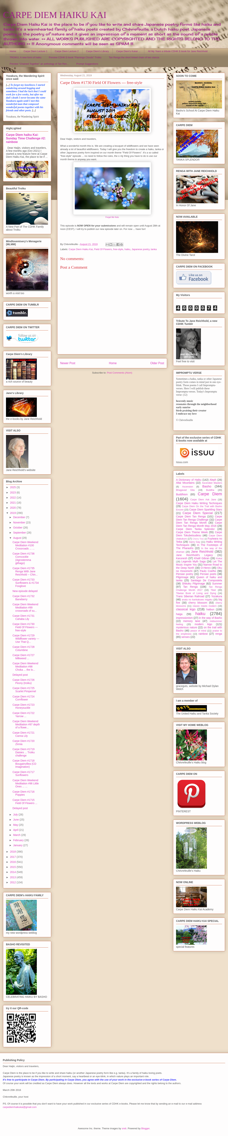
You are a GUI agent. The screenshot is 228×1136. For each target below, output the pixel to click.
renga (218, 633)
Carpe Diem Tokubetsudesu (199, 534)
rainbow (203, 633)
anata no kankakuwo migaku (197, 599)
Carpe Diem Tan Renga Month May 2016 (199, 524)
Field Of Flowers (103, 249)
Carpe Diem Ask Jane (203, 499)
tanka (154, 249)
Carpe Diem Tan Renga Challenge (199, 518)
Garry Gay (194, 542)
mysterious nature (186, 627)
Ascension (187, 486)
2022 (13, 497)
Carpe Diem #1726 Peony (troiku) (24, 681)
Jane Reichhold (202, 551)
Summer (217, 583)
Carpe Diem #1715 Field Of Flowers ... (25, 801)
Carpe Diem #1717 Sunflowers (24, 774)
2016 (13, 861)
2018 (13, 851)
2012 (13, 882)
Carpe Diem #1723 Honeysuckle (24, 706)
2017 (13, 856)
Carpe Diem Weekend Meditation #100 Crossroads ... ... (25, 545)
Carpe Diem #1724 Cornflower (24, 698)
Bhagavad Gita (185, 490)
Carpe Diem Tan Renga (191, 516)
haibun (210, 609)
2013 (13, 877)
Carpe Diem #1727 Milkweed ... (24, 657)
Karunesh (181, 558)
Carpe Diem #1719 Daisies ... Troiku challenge (24, 752)
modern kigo (203, 624)
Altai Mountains (185, 482)
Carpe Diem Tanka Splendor (195, 529)
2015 (13, 866)
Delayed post (20, 674)
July (16, 814)
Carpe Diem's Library (97, 51)
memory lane (191, 621)
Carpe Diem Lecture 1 (35, 51)
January (18, 845)
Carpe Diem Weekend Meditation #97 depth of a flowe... (26, 724)
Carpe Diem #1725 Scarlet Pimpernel (24, 690)
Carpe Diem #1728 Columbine (24, 648)
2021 (13, 502)
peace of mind (198, 630)
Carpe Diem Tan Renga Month (199, 521)
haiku (127, 249)
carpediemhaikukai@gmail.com (20, 1107)
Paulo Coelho (208, 570)
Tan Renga (190, 586)
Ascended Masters (212, 483)
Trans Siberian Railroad (190, 596)
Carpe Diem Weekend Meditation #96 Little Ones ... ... (26, 783)
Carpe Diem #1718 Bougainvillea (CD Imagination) (24, 763)
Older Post (157, 363)
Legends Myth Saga (193, 561)
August (17, 537)
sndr (124, 1128)
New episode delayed (25, 591)
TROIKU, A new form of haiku (25, 57)
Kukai (219, 558)
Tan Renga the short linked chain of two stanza (134, 57)
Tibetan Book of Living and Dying (196, 593)
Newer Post (67, 363)
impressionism (184, 617)
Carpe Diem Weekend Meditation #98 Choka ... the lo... (25, 666)
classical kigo (185, 609)
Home (13, 51)
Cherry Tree (198, 539)
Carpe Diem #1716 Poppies (24, 793)
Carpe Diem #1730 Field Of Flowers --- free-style (25, 627)
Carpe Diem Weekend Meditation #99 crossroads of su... (25, 607)
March (17, 834)
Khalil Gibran (201, 558)
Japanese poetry (140, 249)
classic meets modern (205, 606)
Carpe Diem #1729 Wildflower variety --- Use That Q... (26, 638)
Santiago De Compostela (206, 580)
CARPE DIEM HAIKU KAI (54, 15)
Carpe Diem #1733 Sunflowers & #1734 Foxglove (26, 582)
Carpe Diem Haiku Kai (81, 249)
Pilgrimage (182, 577)
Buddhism (182, 494)
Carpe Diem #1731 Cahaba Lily (24, 617)
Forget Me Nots (112, 217)
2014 (13, 872)
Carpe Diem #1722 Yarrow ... (24, 714)
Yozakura (216, 596)
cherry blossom (197, 602)
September (20, 532)
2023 (13, 492)
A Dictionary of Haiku (188, 479)
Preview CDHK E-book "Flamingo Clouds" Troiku (75, 57)
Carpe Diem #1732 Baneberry (24, 598)
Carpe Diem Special (198, 513)
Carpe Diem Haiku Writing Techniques (199, 503)
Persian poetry (184, 573)
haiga (179, 614)
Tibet (213, 590)
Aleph (213, 479)
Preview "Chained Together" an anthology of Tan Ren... (39, 63)
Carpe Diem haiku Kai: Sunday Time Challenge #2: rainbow (26, 138)
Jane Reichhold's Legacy (194, 555)
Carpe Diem (210, 494)
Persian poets (208, 573)
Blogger (145, 1128)
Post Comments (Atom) (119, 372)
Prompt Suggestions (87, 63)
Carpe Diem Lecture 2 (66, 51)
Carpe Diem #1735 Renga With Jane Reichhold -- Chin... (25, 571)
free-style (118, 249)
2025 (13, 487)
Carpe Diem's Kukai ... (128, 51)
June (16, 819)
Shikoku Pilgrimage (193, 583)
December (19, 517)
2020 (13, 507)
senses (185, 636)
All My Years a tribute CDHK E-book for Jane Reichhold (177, 51)
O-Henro (206, 567)
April (16, 829)
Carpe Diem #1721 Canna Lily (24, 734)
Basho (206, 486)
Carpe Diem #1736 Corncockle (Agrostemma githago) (24, 558)
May (16, 824)
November (19, 522)
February (18, 840)
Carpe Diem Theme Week (192, 532)
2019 (13, 512)
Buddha (210, 490)
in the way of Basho (210, 617)
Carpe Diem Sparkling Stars (205, 509)
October (18, 527)
